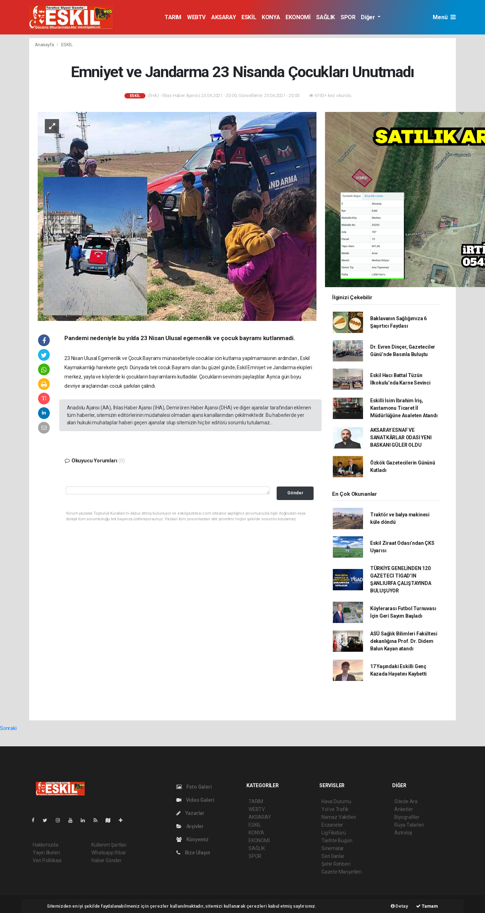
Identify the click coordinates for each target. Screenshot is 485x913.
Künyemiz (192, 839)
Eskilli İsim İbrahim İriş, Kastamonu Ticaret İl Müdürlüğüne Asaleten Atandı (404, 408)
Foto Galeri (194, 787)
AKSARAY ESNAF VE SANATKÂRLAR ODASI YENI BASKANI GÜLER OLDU (401, 437)
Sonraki (8, 728)
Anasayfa (45, 44)
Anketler (403, 809)
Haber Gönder (106, 860)
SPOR (348, 17)
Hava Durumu (336, 801)
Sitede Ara (405, 801)
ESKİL (248, 17)
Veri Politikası (47, 860)
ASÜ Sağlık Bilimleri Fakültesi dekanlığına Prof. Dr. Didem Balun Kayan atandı (403, 641)
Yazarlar (190, 813)
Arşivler (190, 826)
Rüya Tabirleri (409, 825)
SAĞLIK (325, 17)
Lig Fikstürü (333, 833)
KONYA (271, 17)
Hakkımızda (45, 845)
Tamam (427, 906)
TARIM (173, 17)
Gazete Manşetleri (341, 872)
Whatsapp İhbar (108, 852)
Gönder (295, 492)
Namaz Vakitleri (338, 817)
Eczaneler (332, 825)
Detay (399, 906)
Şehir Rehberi (336, 864)
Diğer (368, 17)
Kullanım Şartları (109, 845)
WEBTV (196, 17)
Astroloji (403, 833)
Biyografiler (407, 817)
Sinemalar (332, 848)
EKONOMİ (298, 17)
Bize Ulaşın (193, 852)
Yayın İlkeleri (46, 852)
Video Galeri (195, 800)
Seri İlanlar (333, 856)
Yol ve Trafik (334, 809)
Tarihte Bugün (336, 840)
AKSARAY (223, 17)
